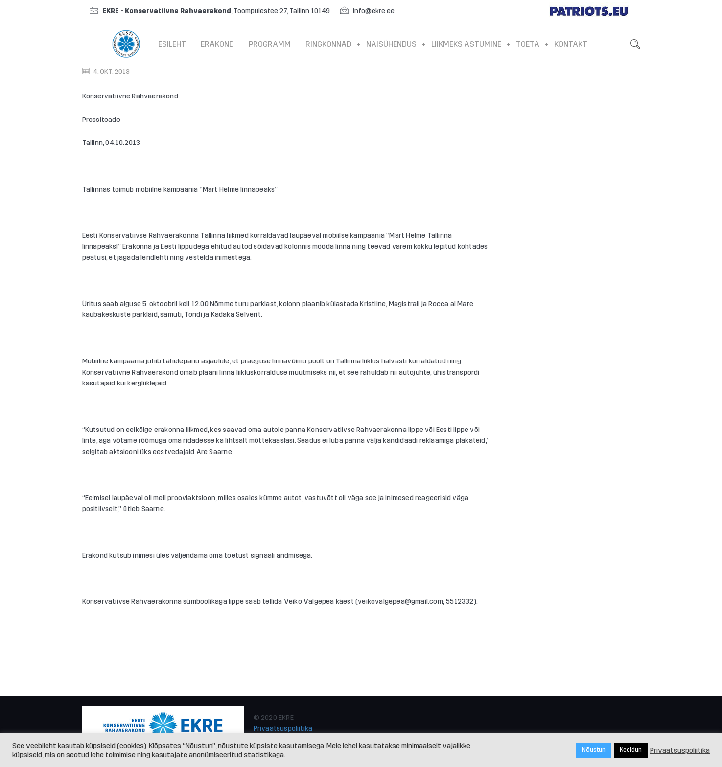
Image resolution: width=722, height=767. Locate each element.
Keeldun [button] (631, 750)
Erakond (217, 43)
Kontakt (570, 43)
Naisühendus (391, 43)
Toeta (527, 43)
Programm (270, 43)
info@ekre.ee (374, 11)
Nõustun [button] (594, 750)
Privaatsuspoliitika (283, 728)
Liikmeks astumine (466, 43)
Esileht (172, 43)
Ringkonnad (328, 43)
